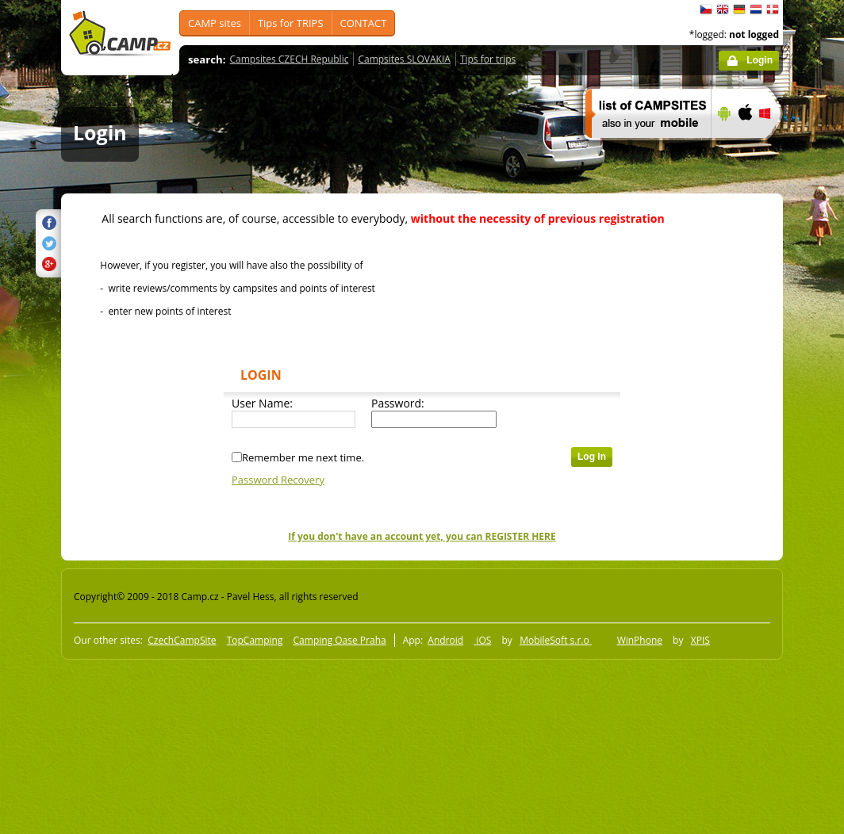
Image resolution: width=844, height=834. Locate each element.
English (722, 9)
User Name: (262, 403)
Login (759, 60)
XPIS (700, 640)
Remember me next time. (303, 457)
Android (445, 640)
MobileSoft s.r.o (556, 640)
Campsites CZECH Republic (289, 59)
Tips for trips (488, 59)
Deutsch (739, 9)
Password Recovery (278, 479)
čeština (706, 9)
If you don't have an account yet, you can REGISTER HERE (421, 536)
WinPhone (639, 640)
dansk (772, 9)
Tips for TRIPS (291, 23)
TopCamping (255, 640)
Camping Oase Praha (339, 640)
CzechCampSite (182, 640)
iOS (482, 640)
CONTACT (363, 23)
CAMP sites (214, 23)
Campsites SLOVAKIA (404, 59)
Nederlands (756, 9)
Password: (397, 403)
